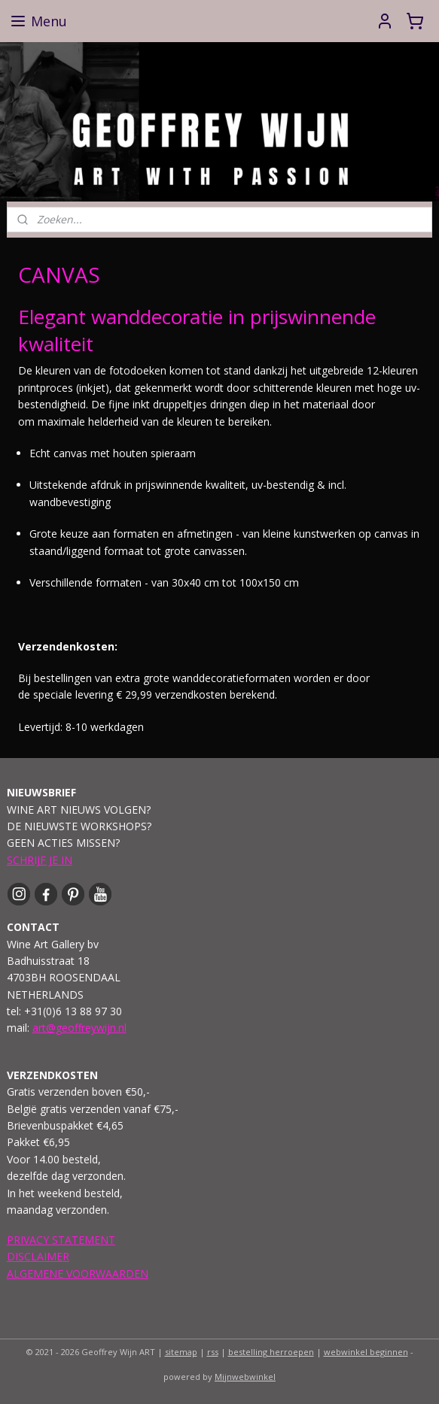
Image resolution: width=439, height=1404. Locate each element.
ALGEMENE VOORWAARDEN (77, 1273)
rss (212, 1351)
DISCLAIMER (38, 1256)
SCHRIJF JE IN (39, 860)
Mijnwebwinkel (245, 1376)
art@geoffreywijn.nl (79, 1027)
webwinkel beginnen (366, 1351)
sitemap (181, 1351)
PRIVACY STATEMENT (61, 1240)
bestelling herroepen (271, 1351)
